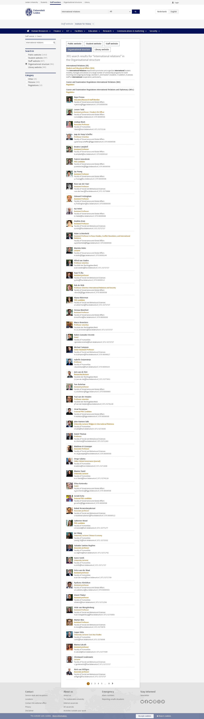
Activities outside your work (75, 710)
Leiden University (31, 2)
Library (87, 2)
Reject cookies (165, 716)
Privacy (28, 707)
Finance (57, 31)
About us (67, 695)
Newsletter (144, 695)
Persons (40, 82)
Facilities (79, 31)
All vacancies (69, 707)
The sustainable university (74, 699)
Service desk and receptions (36, 695)
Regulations (40, 85)
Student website (40, 57)
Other (40, 79)
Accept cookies (144, 716)
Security (153, 31)
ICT (67, 31)
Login (177, 3)
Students (44, 2)
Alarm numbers (108, 695)
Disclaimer (29, 710)
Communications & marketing (130, 31)
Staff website (29, 36)
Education (92, 31)
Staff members (55, 2)
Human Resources (39, 31)
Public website (40, 54)
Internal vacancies (71, 703)
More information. (59, 716)
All (111, 11)
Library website (40, 67)
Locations (29, 699)
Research (107, 31)
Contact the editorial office (35, 703)
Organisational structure (73, 2)
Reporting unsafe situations (113, 699)
